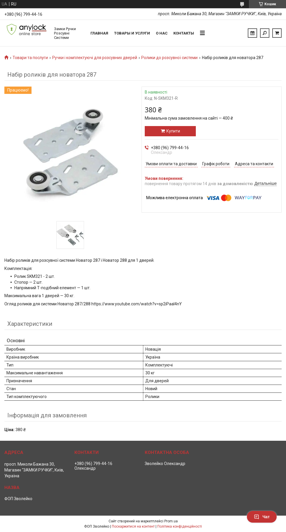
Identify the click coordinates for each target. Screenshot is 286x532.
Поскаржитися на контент (133, 526)
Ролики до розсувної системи (169, 57)
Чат (262, 516)
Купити (173, 131)
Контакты (183, 33)
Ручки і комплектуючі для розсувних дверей (94, 57)
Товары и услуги (132, 33)
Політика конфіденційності (179, 526)
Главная (99, 33)
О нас (162, 33)
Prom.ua (171, 521)
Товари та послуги (30, 57)
